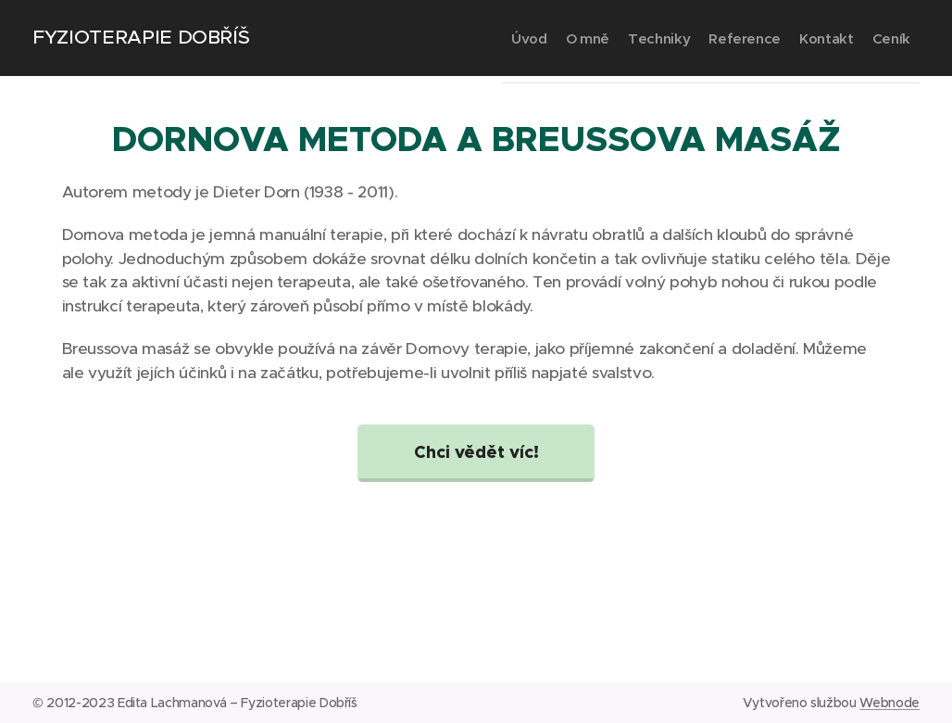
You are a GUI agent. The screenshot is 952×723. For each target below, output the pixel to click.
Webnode (889, 702)
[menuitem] (436, 38)
